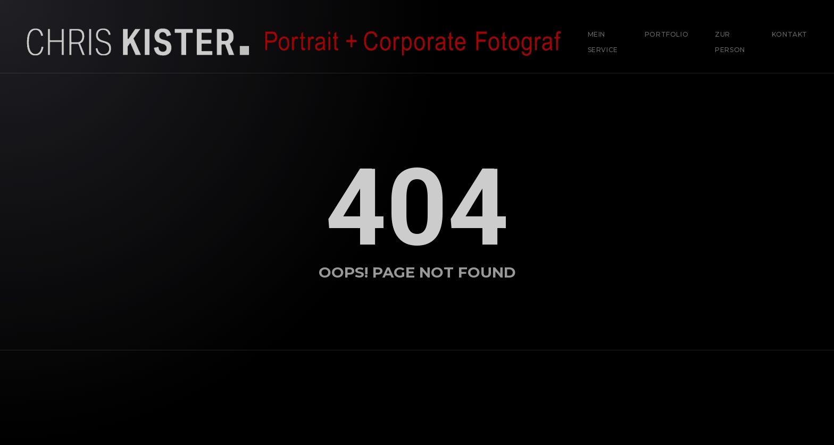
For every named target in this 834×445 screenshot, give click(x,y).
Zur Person (730, 42)
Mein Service (603, 42)
